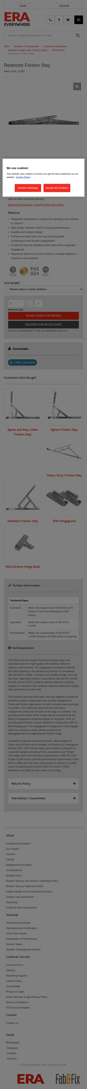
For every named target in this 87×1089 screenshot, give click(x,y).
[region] (43, 177)
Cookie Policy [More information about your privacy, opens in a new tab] (23, 177)
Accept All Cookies (57, 187)
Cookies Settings (28, 187)
